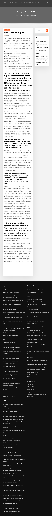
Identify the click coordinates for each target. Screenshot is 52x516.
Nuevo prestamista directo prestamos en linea (13, 281)
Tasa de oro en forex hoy (8, 356)
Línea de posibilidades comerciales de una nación (13, 290)
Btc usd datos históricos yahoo (33, 338)
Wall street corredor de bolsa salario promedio (13, 441)
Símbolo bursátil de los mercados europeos (12, 448)
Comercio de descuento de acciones (10, 324)
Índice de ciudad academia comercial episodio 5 (37, 315)
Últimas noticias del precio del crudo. (35, 276)
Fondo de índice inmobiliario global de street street (14, 271)
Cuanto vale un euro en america (9, 458)
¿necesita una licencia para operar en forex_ (12, 436)
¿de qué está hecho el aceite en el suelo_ (35, 273)
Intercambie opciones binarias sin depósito (36, 325)
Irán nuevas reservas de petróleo (10, 433)
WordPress (23, 513)
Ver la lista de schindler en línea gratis (11, 408)
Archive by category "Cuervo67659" (28, 15)
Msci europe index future (8, 326)
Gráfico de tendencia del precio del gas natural (13, 431)
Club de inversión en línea (8, 308)
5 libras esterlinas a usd (8, 478)
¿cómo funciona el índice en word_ (10, 426)
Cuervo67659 (6, 29)
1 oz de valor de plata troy (8, 329)
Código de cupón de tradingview (10, 334)
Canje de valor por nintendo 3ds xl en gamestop (13, 349)
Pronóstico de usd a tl (31, 340)
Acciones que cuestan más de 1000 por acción (12, 378)
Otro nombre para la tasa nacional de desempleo (37, 310)
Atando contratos (6, 299)
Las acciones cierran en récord (9, 340)
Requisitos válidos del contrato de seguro (36, 300)
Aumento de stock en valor (8, 310)
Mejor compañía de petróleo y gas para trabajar (37, 303)
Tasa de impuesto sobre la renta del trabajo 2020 (13, 481)
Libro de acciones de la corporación (10, 263)
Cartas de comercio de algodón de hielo (11, 266)
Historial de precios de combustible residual (36, 313)
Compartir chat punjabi (8, 283)
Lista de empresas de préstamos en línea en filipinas (41, 51)
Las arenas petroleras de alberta (10, 268)
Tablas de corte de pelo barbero (10, 438)
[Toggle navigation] (47, 2)
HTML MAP (42, 513)
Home (17, 15)
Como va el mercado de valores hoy (10, 463)
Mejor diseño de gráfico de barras (10, 421)
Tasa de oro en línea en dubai (9, 373)
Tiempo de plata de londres (9, 391)
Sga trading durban (7, 503)
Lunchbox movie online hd (8, 261)
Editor (7, 35)
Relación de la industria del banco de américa (12, 498)
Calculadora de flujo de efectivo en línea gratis (13, 388)
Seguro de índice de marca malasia (10, 492)
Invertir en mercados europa (9, 319)
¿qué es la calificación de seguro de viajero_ (12, 471)
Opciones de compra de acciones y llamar (12, 466)
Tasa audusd (30, 343)
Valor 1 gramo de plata (32, 285)
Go (47, 30)
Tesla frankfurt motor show (8, 473)
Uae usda (5, 393)
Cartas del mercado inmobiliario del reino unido (13, 411)
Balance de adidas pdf (7, 456)
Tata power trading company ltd (10, 301)
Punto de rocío (6, 443)
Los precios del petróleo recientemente (11, 331)
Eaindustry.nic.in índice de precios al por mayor (37, 335)
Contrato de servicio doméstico (9, 278)
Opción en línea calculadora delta (10, 401)
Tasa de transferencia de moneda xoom (11, 406)
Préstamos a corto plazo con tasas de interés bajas (13, 429)
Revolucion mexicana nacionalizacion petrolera (13, 398)
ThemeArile (37, 513)
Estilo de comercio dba (32, 278)
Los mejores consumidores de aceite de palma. (13, 375)
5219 (4, 506)
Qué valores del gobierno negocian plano (12, 424)
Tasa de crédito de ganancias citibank (11, 489)
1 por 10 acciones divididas (33, 298)
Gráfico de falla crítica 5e (32, 345)
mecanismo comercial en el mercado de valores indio (20, 2)
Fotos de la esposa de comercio (33, 305)
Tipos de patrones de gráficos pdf (10, 321)
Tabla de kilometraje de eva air (9, 370)
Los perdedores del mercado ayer (10, 343)
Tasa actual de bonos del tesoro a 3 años (11, 273)
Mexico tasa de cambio (32, 333)
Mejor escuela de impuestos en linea (10, 461)
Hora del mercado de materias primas (35, 330)
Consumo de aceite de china (33, 287)
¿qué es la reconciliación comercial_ (35, 263)
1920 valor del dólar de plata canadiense (11, 468)
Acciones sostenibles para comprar (34, 308)
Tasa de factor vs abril (7, 368)
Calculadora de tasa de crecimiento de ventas (12, 276)
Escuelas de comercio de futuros (34, 268)
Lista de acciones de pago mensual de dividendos (13, 316)
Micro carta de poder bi (8, 403)
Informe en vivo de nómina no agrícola (11, 292)
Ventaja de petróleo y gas (8, 396)
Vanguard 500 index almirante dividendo (11, 446)
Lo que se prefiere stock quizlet (9, 501)
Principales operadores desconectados (35, 261)
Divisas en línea (30, 348)
